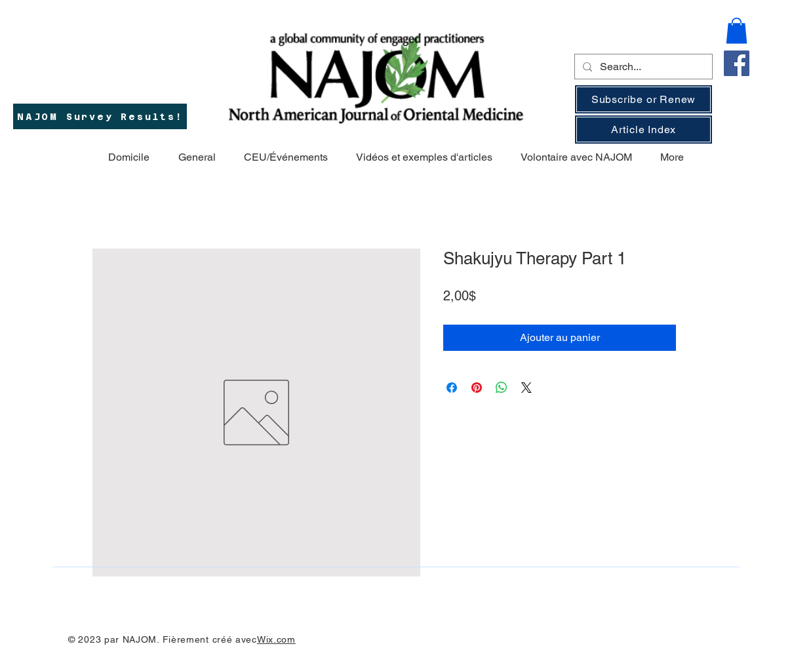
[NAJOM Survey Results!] (100, 116)
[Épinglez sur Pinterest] (477, 387)
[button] (736, 30)
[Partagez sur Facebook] (452, 387)
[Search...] (642, 66)
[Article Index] (643, 129)
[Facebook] (736, 63)
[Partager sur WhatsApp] (501, 387)
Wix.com (276, 639)
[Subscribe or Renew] (643, 99)
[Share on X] (526, 387)
